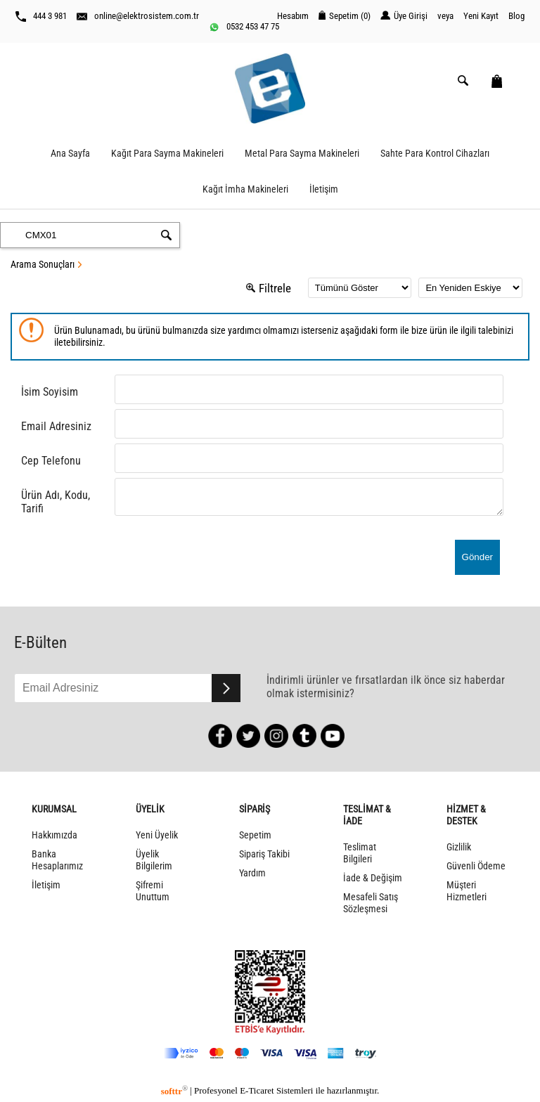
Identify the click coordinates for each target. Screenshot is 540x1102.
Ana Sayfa (70, 154)
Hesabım (293, 16)
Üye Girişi (404, 16)
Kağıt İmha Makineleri (245, 189)
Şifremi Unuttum (152, 891)
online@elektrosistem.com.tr (138, 16)
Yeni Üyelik (157, 835)
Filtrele (268, 288)
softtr (174, 1091)
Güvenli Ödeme (476, 866)
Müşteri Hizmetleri (466, 891)
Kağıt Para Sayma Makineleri (167, 154)
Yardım (252, 873)
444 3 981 (41, 16)
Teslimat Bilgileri (359, 853)
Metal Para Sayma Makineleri (302, 154)
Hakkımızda (54, 835)
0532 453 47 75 (244, 26)
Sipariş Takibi (264, 854)
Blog (516, 16)
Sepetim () (345, 16)
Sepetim (255, 835)
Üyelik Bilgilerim (154, 860)
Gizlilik (458, 847)
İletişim (323, 189)
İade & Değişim (372, 878)
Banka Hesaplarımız (57, 860)
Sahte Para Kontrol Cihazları (434, 154)
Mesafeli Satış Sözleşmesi (370, 903)
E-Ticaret (257, 1091)
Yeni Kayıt (481, 16)
